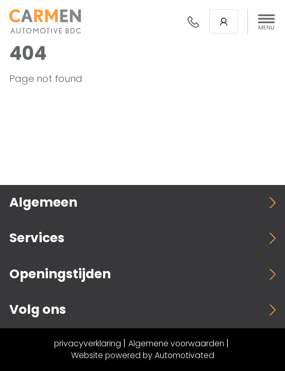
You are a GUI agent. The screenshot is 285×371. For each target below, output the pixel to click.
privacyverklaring (87, 343)
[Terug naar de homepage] (45, 21)
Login (223, 21)
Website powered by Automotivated (142, 355)
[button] (266, 21)
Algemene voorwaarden (176, 343)
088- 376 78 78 (193, 21)
